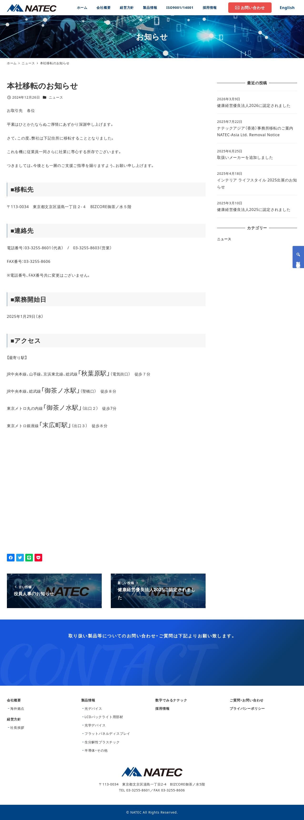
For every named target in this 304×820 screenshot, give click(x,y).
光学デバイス (95, 725)
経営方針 (14, 719)
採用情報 (162, 708)
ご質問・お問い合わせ (246, 700)
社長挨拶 (17, 727)
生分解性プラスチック (102, 742)
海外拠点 (17, 708)
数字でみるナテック (171, 700)
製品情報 (88, 700)
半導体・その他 (96, 750)
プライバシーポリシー (247, 708)
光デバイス (93, 708)
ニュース (56, 97)
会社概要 (14, 700)
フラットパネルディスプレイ (107, 733)
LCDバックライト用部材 (104, 717)
